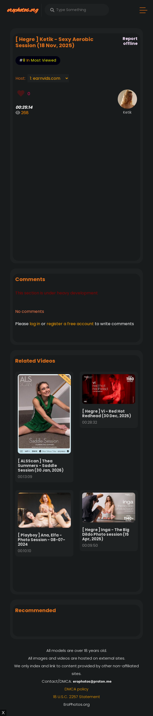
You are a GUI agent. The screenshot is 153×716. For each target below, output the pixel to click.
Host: (21, 78)
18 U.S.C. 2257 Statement (76, 696)
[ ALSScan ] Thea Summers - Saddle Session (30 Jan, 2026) (41, 465)
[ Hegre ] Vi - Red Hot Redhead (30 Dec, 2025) (106, 414)
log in (35, 324)
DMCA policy (76, 689)
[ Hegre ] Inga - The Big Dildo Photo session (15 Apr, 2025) (105, 534)
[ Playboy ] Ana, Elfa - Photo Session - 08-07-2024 (41, 539)
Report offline (130, 41)
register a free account (70, 324)
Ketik (127, 112)
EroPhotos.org (77, 704)
